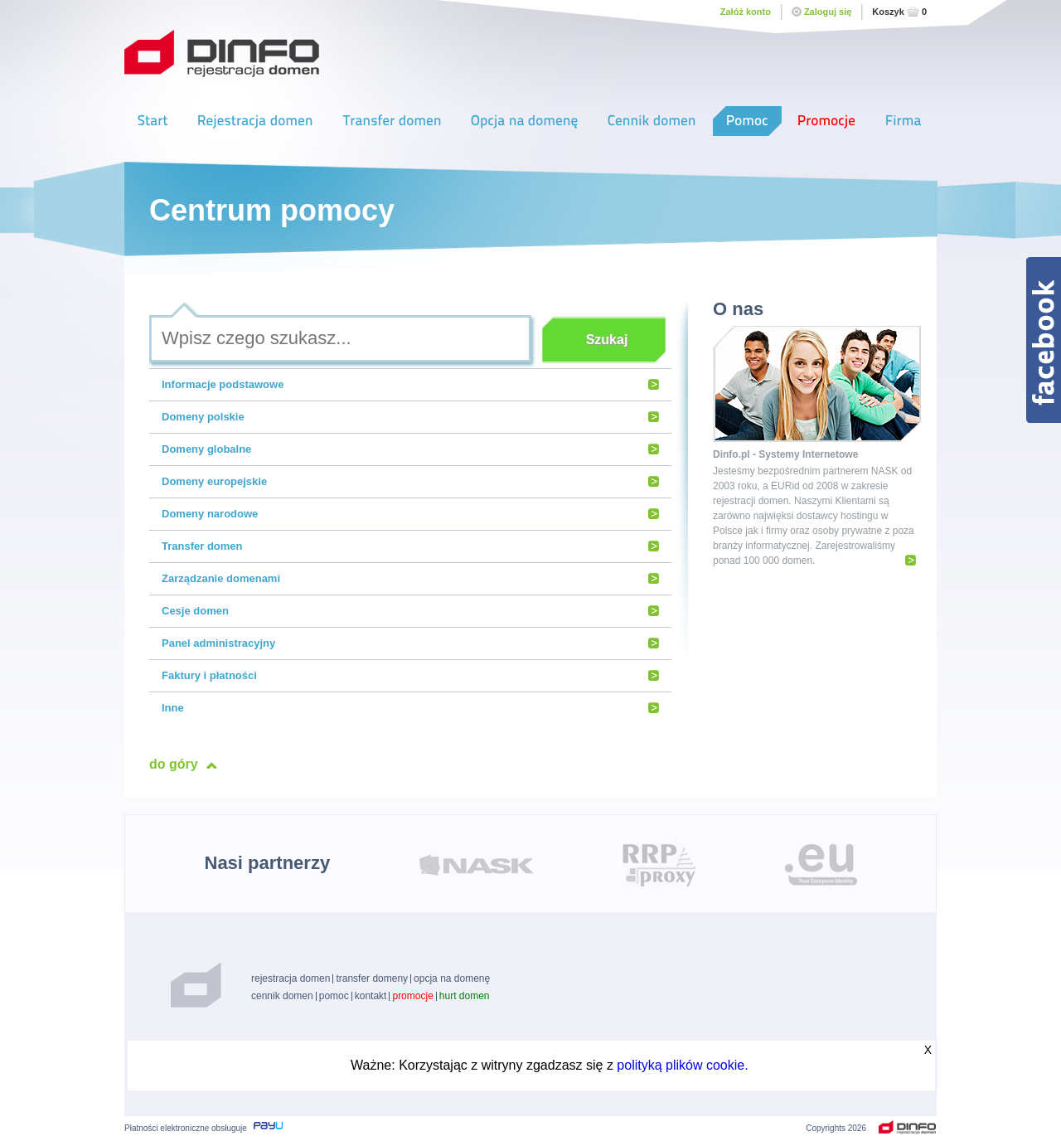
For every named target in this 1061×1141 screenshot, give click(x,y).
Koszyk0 (899, 12)
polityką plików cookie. (682, 1065)
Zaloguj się (821, 12)
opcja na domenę (452, 978)
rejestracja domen (290, 978)
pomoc (334, 996)
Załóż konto (745, 12)
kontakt (371, 996)
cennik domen (282, 996)
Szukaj (607, 340)
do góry (173, 764)
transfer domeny (372, 978)
